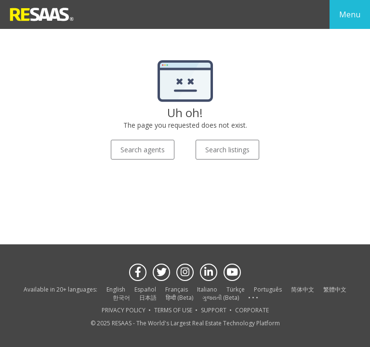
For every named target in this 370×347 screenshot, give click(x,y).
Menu (349, 14)
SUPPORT (213, 310)
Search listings (227, 149)
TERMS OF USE (173, 310)
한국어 (121, 298)
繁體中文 (334, 289)
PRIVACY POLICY (123, 310)
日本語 (148, 298)
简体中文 (302, 289)
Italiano (207, 289)
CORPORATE (252, 310)
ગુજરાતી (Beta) (220, 298)
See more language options (253, 298)
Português (268, 289)
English (115, 289)
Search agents (142, 149)
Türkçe (235, 289)
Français (176, 289)
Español (145, 289)
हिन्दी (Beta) (179, 298)
